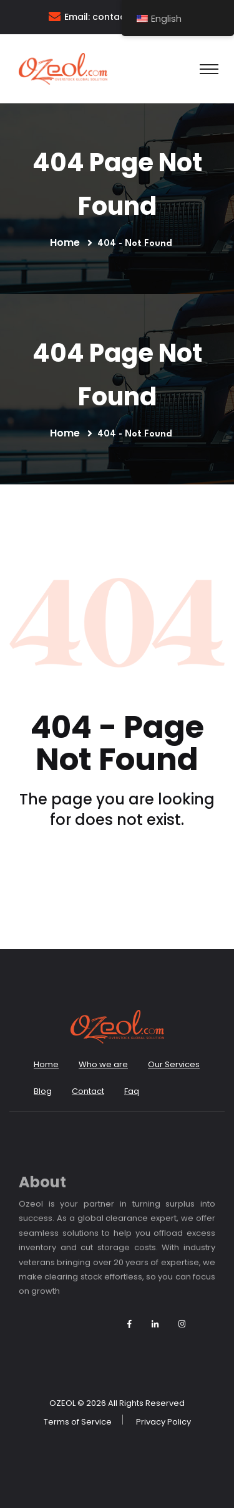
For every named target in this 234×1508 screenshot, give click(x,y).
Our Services (174, 1064)
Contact (88, 1091)
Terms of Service (78, 1422)
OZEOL (62, 1403)
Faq (131, 1091)
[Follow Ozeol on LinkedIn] (155, 1324)
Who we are (103, 1064)
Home (67, 242)
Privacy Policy (163, 1422)
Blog (43, 1091)
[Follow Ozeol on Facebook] (129, 1324)
